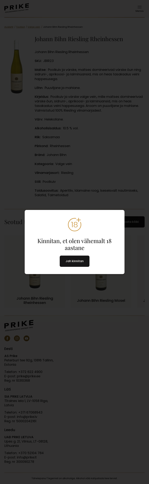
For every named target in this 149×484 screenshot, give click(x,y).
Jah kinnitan (75, 261)
